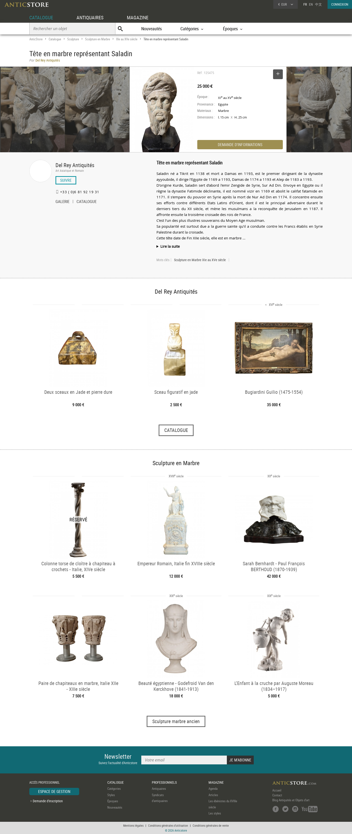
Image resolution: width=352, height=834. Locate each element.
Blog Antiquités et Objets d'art (290, 800)
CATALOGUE (41, 17)
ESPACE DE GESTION (54, 791)
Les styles (215, 813)
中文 (318, 4)
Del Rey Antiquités (74, 165)
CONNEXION (339, 4)
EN (311, 4)
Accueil (276, 790)
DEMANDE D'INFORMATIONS (240, 144)
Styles (111, 795)
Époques (112, 801)
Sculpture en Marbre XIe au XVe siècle (200, 260)
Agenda (213, 788)
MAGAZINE (137, 17)
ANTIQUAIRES (90, 17)
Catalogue (55, 39)
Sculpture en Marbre (97, 39)
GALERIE (62, 202)
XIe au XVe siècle (126, 39)
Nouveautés (151, 29)
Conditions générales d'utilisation (168, 825)
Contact (277, 795)
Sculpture (73, 39)
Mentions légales (133, 825)
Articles (213, 795)
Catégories (114, 788)
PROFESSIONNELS (164, 782)
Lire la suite (170, 246)
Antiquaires (159, 788)
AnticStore (36, 39)
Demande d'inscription (48, 801)
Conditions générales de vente (211, 825)
